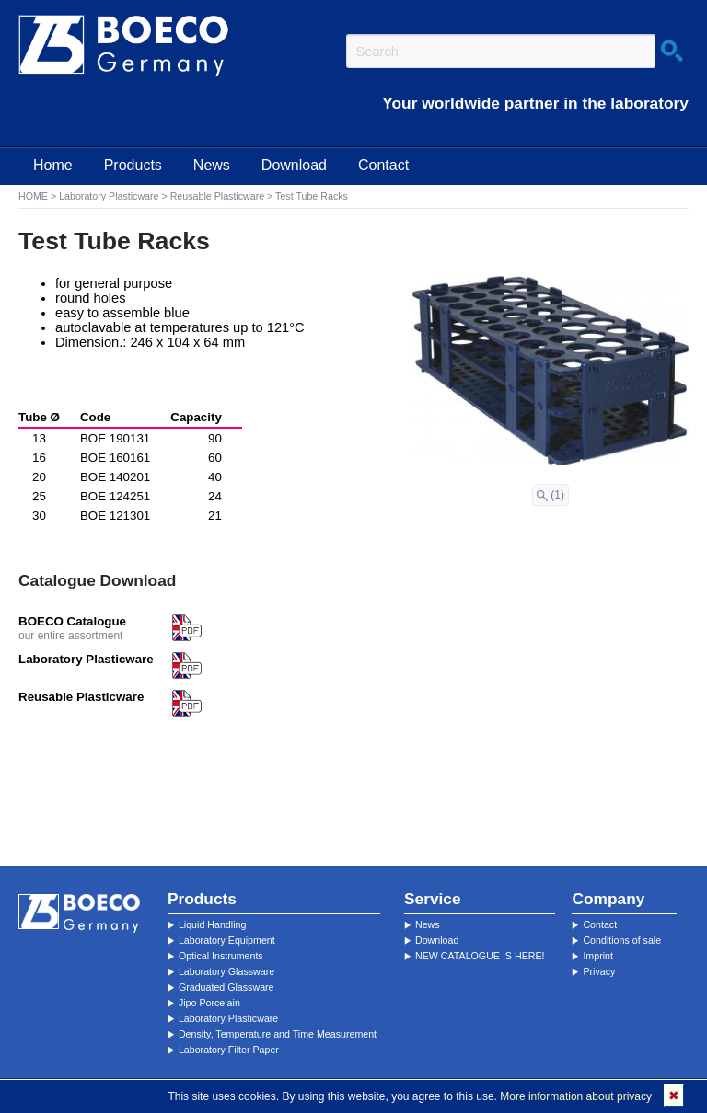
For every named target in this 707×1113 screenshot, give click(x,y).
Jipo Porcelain (209, 1002)
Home (53, 165)
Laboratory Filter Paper (229, 1049)
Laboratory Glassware (226, 971)
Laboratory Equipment (227, 940)
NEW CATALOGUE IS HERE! (480, 955)
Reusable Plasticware (217, 195)
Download (294, 165)
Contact (383, 165)
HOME (33, 195)
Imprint (598, 955)
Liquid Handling (212, 924)
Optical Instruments (221, 955)
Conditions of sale (622, 940)
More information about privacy (576, 1096)
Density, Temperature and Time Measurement (278, 1033)
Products (133, 165)
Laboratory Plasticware (108, 195)
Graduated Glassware (226, 987)
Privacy (599, 971)
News (211, 165)
